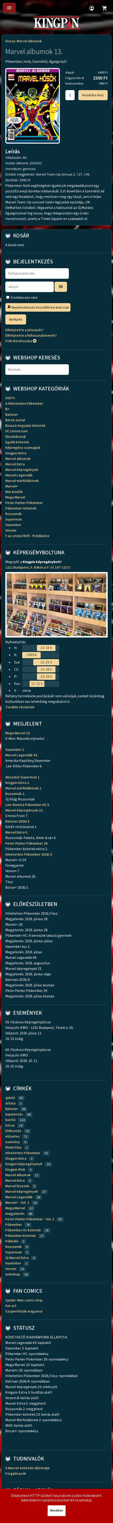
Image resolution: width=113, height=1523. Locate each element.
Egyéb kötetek (17, 442)
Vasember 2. (15, 749)
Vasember (13, 524)
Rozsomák (13, 513)
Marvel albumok (18, 458)
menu (9, 8)
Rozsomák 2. (15, 793)
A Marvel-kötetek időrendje (27, 1468)
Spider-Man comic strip (24, 1300)
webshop (12, 1274)
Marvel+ (11, 486)
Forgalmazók (15, 1473)
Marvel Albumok (18, 1175)
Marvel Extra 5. (16, 832)
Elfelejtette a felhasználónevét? (31, 335)
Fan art (10, 1305)
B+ (7, 409)
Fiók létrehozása (21, 341)
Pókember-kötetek (21, 508)
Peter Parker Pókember (24, 502)
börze (10, 1125)
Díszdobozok (15, 436)
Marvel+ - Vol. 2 (17, 1202)
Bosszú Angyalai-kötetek (25, 425)
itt (72, 1500)
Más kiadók (14, 491)
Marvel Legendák (19, 475)
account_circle (92, 8)
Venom (10, 530)
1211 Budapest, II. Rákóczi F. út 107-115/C (38, 567)
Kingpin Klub (15, 1169)
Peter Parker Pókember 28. (27, 843)
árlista (10, 1103)
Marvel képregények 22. (24, 810)
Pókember (13, 1224)
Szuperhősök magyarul (23, 1311)
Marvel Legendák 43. (21, 755)
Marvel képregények (21, 469)
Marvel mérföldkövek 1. (23, 788)
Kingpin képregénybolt (24, 1164)
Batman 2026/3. (17, 821)
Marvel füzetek (17, 1186)
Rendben (56, 1510)
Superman (13, 519)
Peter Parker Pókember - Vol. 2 (29, 1219)
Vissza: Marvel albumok (23, 41)
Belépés (15, 319)
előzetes (12, 1136)
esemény (12, 1141)
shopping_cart (104, 8)
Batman (11, 414)
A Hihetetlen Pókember (24, 403)
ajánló (10, 1097)
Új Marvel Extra (17, 1257)
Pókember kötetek (20, 1235)
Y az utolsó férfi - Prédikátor (27, 535)
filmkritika (13, 1147)
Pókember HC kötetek (23, 1230)
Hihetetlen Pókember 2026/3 (28, 854)
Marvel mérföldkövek (22, 480)
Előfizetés (13, 1130)
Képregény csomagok (22, 447)
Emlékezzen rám (24, 297)
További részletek (20, 707)
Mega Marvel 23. (18, 733)
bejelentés (14, 1114)
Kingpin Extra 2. (18, 782)
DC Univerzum (16, 431)
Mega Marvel (15, 497)
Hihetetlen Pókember (22, 1153)
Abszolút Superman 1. (23, 777)
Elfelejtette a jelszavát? (24, 330)
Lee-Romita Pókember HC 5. (27, 804)
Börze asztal (15, 420)
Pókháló (11, 1241)
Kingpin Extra (15, 453)
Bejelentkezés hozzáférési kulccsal (38, 307)
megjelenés (14, 1213)
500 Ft (10, 398)
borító (10, 1119)
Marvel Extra (15, 464)
